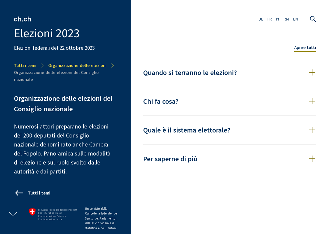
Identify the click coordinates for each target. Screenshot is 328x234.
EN (295, 19)
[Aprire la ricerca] (313, 19)
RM (286, 19)
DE (260, 19)
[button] (229, 72)
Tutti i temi (25, 65)
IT (278, 19)
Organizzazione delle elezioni (77, 65)
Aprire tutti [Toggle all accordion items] (305, 47)
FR (269, 19)
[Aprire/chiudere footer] (13, 214)
